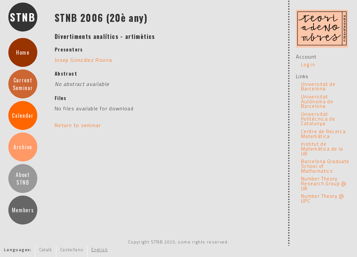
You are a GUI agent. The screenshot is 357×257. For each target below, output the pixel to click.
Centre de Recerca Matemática (323, 134)
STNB (23, 16)
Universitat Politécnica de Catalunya (318, 118)
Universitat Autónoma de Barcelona (317, 101)
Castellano (72, 249)
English (99, 249)
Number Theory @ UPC (322, 198)
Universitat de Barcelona (318, 86)
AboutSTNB (23, 178)
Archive (23, 147)
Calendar (22, 115)
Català (45, 249)
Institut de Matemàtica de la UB (322, 148)
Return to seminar (78, 125)
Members (23, 210)
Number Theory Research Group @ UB (324, 183)
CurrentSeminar (23, 84)
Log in (308, 64)
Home (23, 52)
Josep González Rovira (83, 60)
